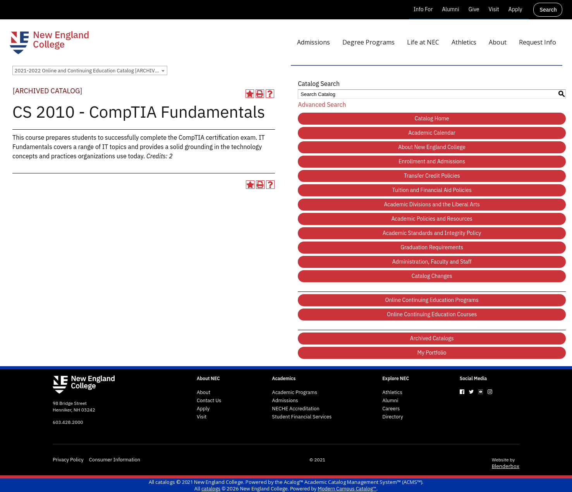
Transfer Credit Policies (432, 175)
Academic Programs (294, 392)
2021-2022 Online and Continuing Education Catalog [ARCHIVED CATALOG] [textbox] (91, 70)
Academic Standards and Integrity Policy (432, 233)
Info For (423, 9)
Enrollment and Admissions (432, 161)
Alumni (450, 9)
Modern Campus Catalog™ (347, 488)
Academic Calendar (431, 132)
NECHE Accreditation (295, 409)
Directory (392, 417)
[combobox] (89, 70)
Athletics (392, 392)
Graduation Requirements (431, 247)
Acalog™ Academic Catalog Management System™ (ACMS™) (353, 481)
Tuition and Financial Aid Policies (432, 190)
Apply (515, 9)
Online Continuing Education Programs (431, 300)
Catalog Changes (432, 276)
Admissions (285, 401)
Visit (493, 9)
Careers (391, 409)
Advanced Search (322, 104)
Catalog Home (432, 118)
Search (548, 10)
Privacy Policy (68, 460)
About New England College (432, 147)
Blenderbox (505, 466)
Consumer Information (114, 460)
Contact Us (209, 401)
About (203, 392)
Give (474, 9)
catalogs (165, 481)
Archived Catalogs (432, 338)
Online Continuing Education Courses (432, 314)
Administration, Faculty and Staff (432, 261)
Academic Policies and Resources (431, 218)
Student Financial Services (302, 417)
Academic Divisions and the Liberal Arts (431, 204)
